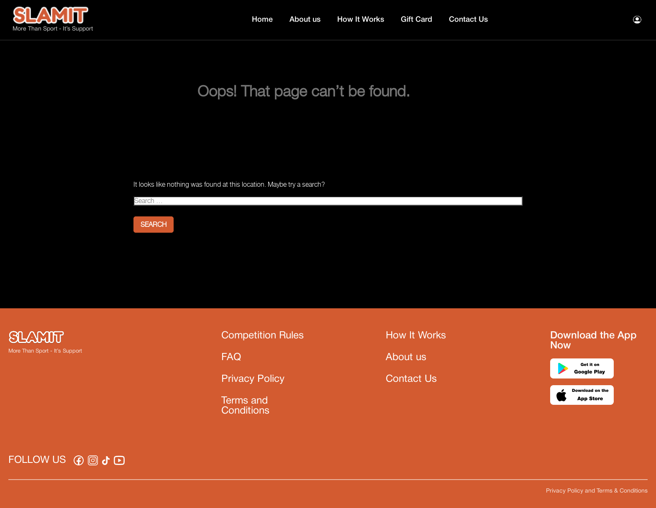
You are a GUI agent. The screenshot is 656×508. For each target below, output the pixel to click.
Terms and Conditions (245, 406)
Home (262, 19)
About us (305, 19)
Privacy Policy (252, 379)
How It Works (360, 19)
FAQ (231, 357)
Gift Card (416, 19)
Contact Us (468, 19)
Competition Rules (262, 335)
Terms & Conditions (622, 491)
